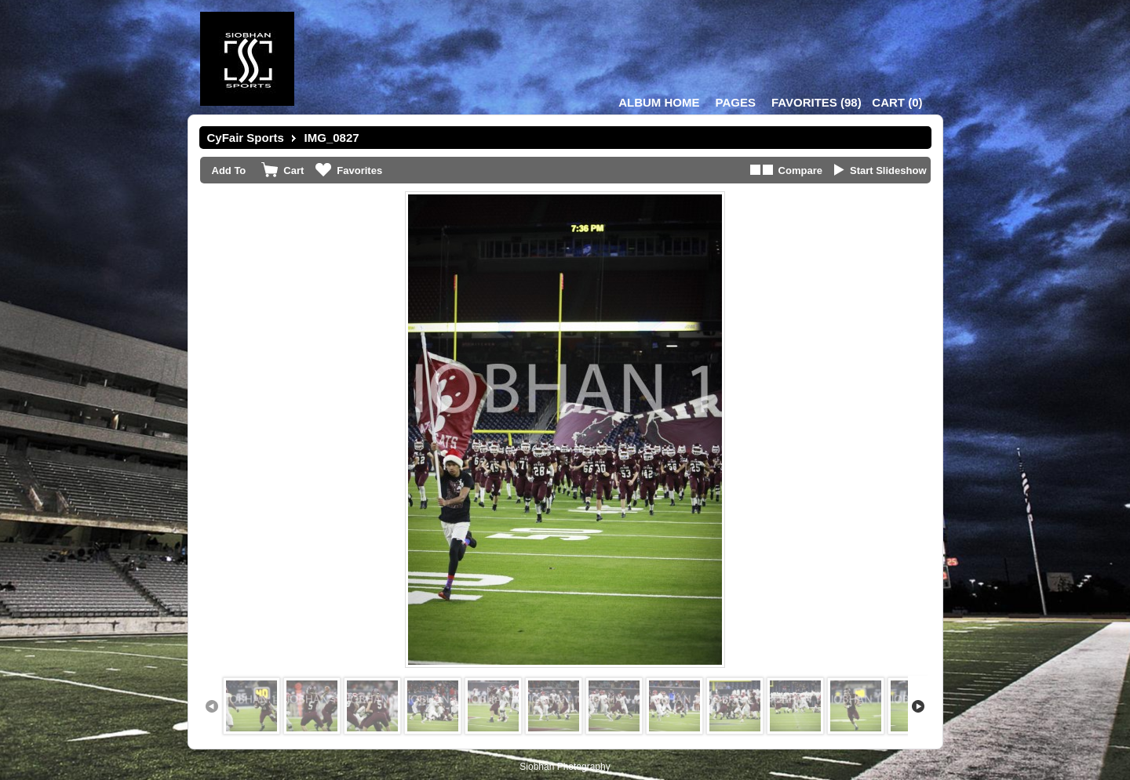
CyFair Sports (245, 137)
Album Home (658, 102)
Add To (229, 170)
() (816, 102)
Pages (736, 102)
